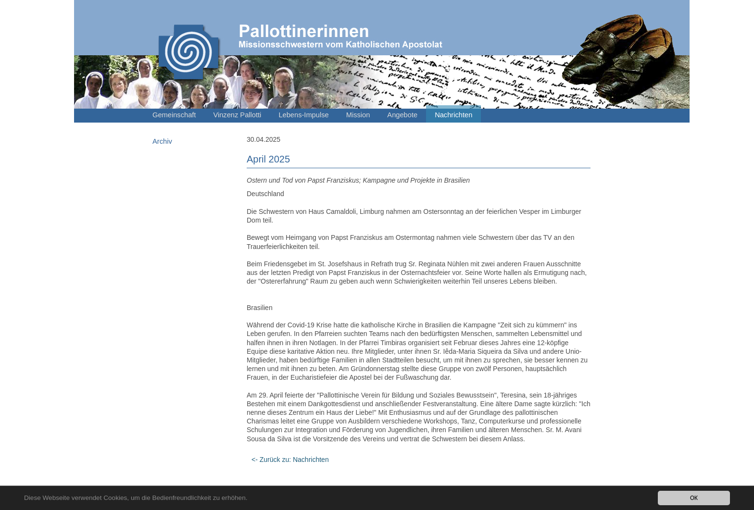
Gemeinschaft (174, 115)
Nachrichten (453, 115)
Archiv (162, 141)
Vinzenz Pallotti (237, 115)
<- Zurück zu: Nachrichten (290, 459)
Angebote (402, 115)
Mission (358, 115)
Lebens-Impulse (303, 115)
